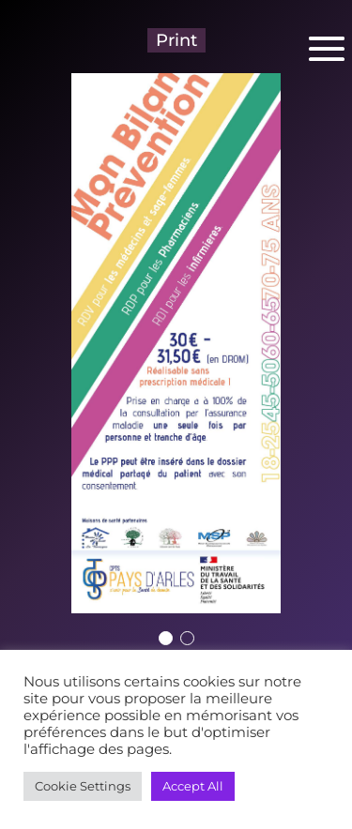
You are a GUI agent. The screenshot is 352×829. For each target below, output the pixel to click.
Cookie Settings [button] (82, 785)
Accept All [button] (192, 785)
